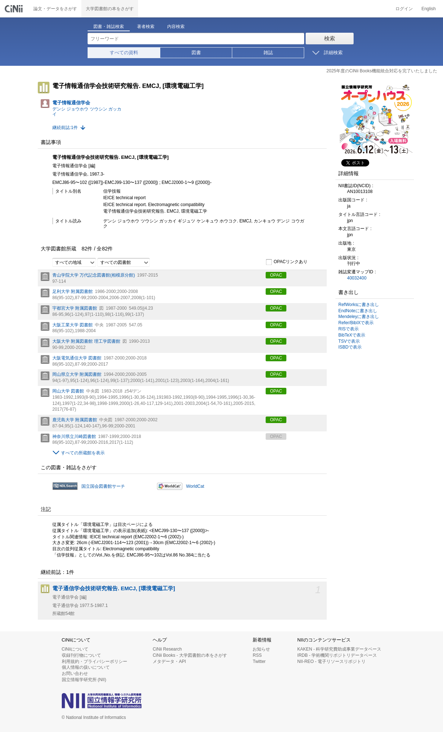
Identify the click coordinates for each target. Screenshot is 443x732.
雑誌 (268, 52)
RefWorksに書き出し (358, 304)
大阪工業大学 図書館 (72, 324)
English (429, 8)
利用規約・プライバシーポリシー (94, 661)
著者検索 (145, 26)
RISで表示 (348, 328)
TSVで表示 (349, 341)
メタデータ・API (169, 661)
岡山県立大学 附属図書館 (76, 374)
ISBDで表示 (350, 347)
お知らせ (261, 649)
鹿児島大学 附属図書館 (74, 419)
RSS (257, 655)
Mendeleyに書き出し (358, 316)
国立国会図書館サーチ (103, 486)
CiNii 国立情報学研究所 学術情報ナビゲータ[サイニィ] (14, 8)
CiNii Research (167, 649)
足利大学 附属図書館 (72, 291)
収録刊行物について (81, 655)
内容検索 (176, 26)
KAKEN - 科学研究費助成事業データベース (339, 649)
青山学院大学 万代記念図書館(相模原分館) (93, 275)
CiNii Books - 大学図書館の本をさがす (190, 655)
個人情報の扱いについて (86, 667)
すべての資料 (124, 52)
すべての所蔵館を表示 (83, 452)
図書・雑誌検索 (108, 26)
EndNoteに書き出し (357, 310)
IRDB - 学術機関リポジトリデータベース (337, 655)
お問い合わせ (75, 673)
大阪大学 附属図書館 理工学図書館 (86, 341)
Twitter (259, 661)
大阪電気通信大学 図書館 (76, 358)
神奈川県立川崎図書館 (74, 436)
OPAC (276, 275)
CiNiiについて (75, 649)
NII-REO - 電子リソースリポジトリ (331, 661)
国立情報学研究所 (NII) (84, 679)
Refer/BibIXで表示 (356, 322)
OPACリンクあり (286, 262)
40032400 (356, 278)
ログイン (404, 8)
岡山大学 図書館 (68, 391)
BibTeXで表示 (351, 335)
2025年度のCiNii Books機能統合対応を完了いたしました (381, 70)
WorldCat (195, 486)
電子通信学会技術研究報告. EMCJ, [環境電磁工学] (113, 588)
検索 (329, 38)
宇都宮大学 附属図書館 (74, 308)
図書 (196, 52)
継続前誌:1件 (65, 127)
